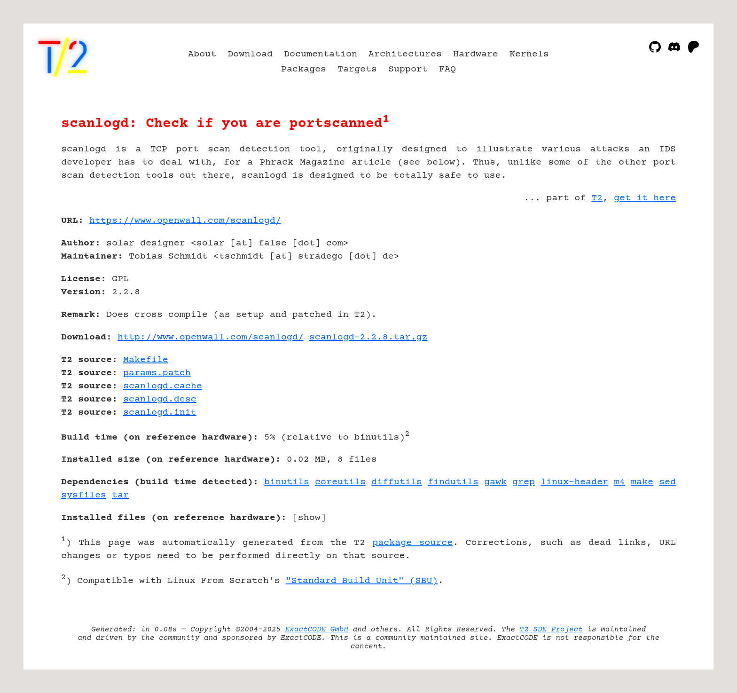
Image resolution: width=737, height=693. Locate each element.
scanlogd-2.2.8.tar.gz (368, 337)
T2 (597, 198)
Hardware (475, 54)
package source (412, 542)
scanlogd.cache (162, 386)
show (309, 517)
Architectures (405, 54)
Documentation (320, 54)
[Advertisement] (647, 275)
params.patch (157, 373)
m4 (619, 482)
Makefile (145, 359)
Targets (357, 69)
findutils (453, 482)
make (642, 482)
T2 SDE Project (550, 629)
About (202, 54)
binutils (286, 482)
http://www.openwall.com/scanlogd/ (211, 337)
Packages (303, 69)
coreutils (340, 482)
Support (408, 69)
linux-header (574, 482)
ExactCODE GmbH (316, 629)
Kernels (529, 54)
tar (120, 495)
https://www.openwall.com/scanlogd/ (185, 220)
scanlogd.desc (159, 399)
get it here (645, 198)
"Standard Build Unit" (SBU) (362, 580)
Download (250, 54)
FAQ (447, 69)
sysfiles (83, 495)
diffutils (396, 482)
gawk (495, 482)
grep (523, 482)
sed (667, 482)
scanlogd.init (159, 412)
